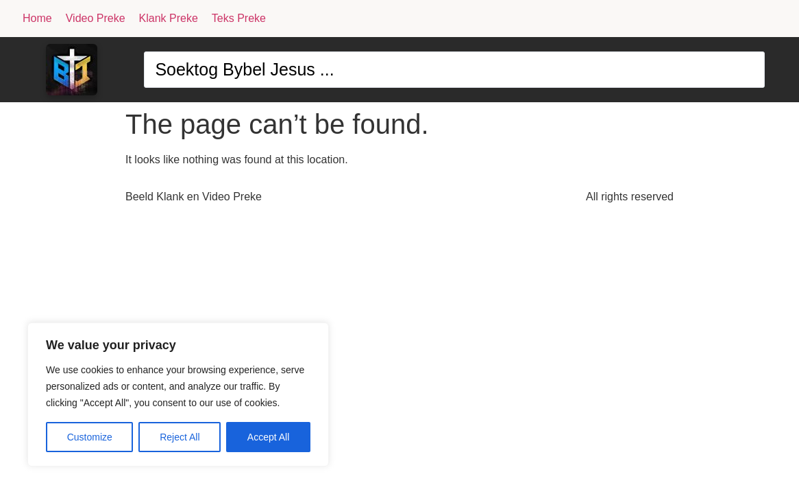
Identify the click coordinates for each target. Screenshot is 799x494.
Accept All (268, 437)
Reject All (179, 437)
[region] (178, 394)
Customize (89, 437)
